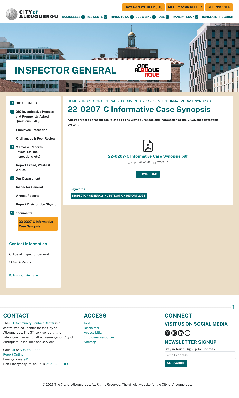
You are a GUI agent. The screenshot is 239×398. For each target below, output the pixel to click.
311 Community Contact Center (31, 323)
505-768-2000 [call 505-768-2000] (30, 350)
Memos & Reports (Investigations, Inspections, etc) (29, 151)
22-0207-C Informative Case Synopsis (36, 224)
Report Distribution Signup (36, 204)
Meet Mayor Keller (185, 7)
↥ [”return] (233, 307)
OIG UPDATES (26, 103)
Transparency (184, 17)
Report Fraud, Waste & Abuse (33, 167)
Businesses (73, 17)
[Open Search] (226, 17)
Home (72, 101)
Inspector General (99, 101)
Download (147, 174)
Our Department (28, 178)
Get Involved (219, 7)
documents (131, 101)
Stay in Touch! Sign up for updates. (190, 349)
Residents (97, 17)
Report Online (13, 354)
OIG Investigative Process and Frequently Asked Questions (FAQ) (35, 116)
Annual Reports (27, 196)
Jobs (163, 17)
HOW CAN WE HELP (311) (143, 7)
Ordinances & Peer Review (35, 138)
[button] (208, 17)
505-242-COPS (57, 364)
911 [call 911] (26, 359)
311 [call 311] (13, 350)
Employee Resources (99, 337)
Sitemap (90, 342)
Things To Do (121, 17)
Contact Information (28, 243)
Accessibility (93, 332)
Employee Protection (31, 130)
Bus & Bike (146, 17)
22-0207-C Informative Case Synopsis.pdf (148, 156)
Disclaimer (91, 328)
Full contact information (24, 275)
